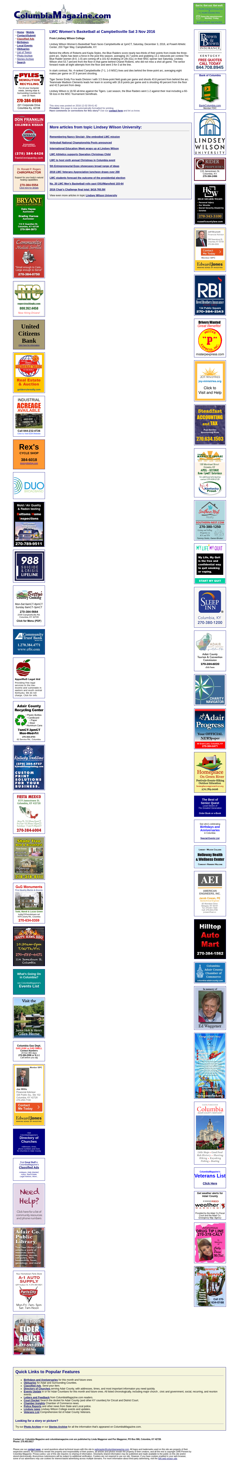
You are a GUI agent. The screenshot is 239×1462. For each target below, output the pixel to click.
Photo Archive (25, 55)
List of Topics (24, 52)
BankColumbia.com (210, 105)
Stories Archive (25, 59)
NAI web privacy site (167, 1458)
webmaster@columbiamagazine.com (112, 1449)
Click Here (210, 1183)
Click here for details (29, 188)
